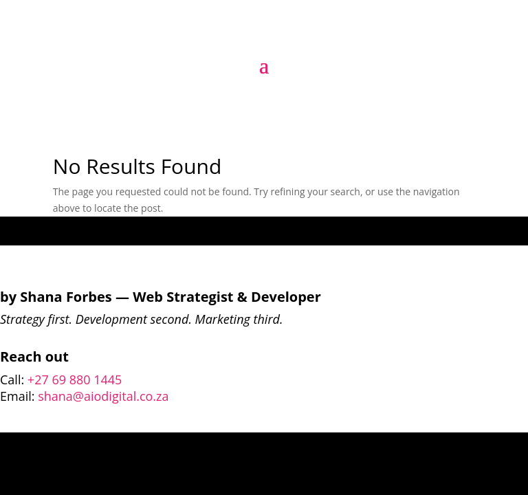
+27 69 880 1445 (75, 379)
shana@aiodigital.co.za (103, 396)
